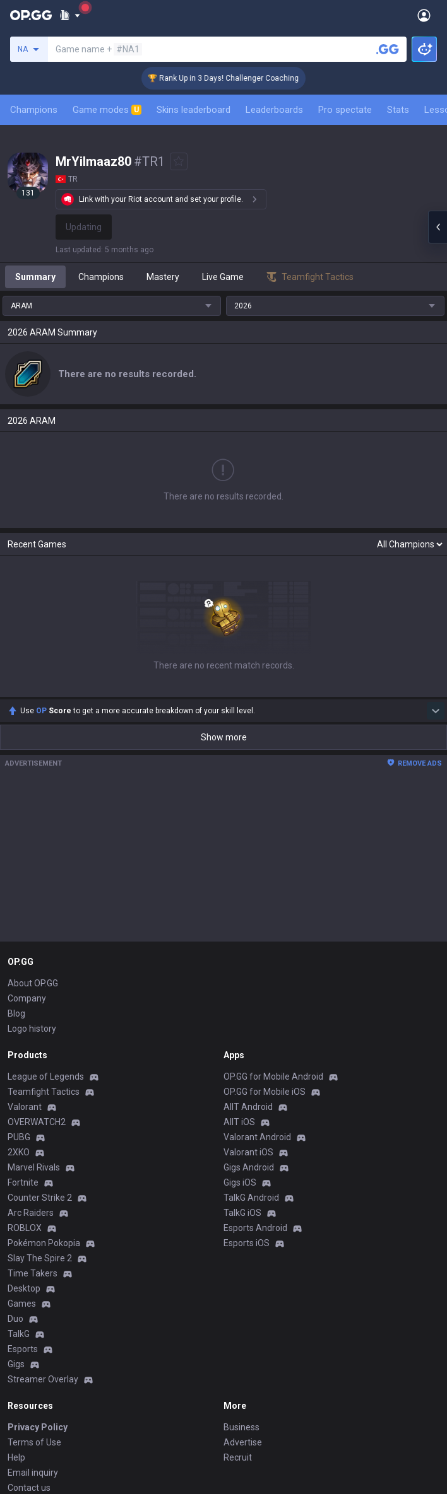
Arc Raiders (31, 1082)
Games (22, 1172)
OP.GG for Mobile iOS (265, 960)
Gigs (16, 1233)
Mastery (162, 277)
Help (16, 1326)
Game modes (107, 109)
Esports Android (255, 1097)
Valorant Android (257, 1006)
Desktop (24, 1157)
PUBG (19, 1006)
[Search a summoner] (388, 49)
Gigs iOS (240, 1051)
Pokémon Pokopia (44, 1112)
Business (241, 1296)
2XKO (19, 1021)
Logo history (32, 897)
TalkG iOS (242, 1082)
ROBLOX (25, 1097)
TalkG (19, 1203)
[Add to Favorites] (179, 161)
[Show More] (70, 15)
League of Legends (46, 945)
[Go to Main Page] (31, 15)
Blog (16, 882)
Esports (23, 1218)
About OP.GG (33, 852)
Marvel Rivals (34, 1036)
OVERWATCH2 (37, 991)
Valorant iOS (248, 1021)
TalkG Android (251, 1066)
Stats (398, 109)
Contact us (29, 1356)
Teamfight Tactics (44, 960)
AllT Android (248, 976)
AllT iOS (239, 991)
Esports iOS (247, 1112)
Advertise (243, 1311)
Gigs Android (249, 1036)
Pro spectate (345, 109)
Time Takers (32, 1142)
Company (27, 867)
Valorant (25, 976)
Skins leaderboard (193, 109)
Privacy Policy (38, 1296)
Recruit (238, 1326)
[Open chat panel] (437, 227)
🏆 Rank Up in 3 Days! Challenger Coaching (237, 78)
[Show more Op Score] (435, 579)
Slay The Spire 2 (40, 1127)
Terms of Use (34, 1311)
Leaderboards (274, 109)
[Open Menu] (424, 15)
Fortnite (23, 1051)
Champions (33, 109)
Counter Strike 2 (40, 1066)
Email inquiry (33, 1341)
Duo (15, 1187)
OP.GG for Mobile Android (273, 945)
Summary (35, 277)
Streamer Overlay (43, 1248)
